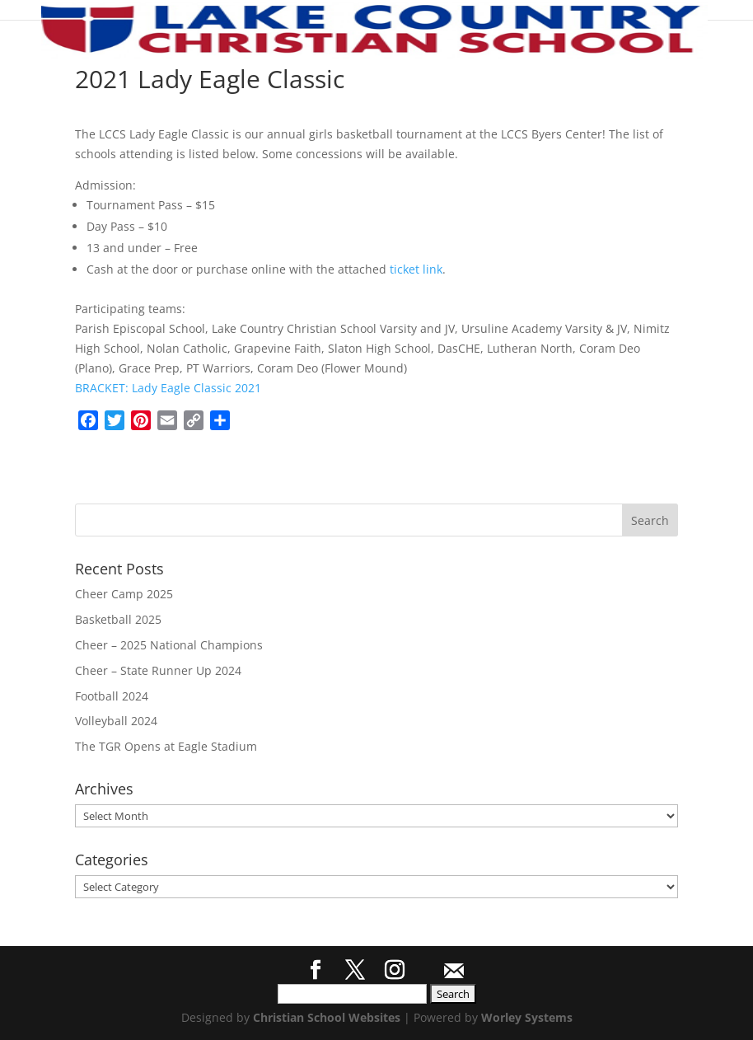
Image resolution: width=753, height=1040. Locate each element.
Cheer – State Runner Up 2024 (158, 670)
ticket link (416, 269)
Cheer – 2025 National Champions (169, 645)
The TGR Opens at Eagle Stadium (166, 746)
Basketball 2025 (118, 619)
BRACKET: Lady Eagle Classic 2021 (168, 388)
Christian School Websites (326, 1017)
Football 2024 (111, 696)
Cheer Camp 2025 (124, 594)
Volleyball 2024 (116, 720)
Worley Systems (527, 1017)
